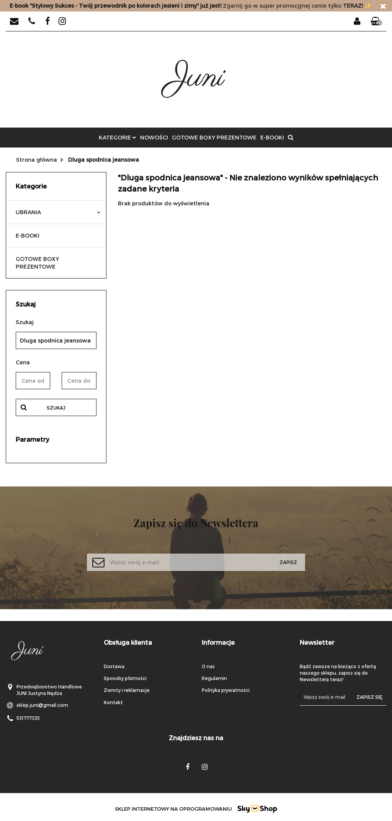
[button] (376, 21)
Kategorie (117, 137)
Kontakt (113, 702)
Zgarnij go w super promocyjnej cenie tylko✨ (190, 5)
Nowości (154, 137)
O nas (208, 666)
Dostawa (114, 666)
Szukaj (56, 407)
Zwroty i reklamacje (127, 690)
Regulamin (214, 678)
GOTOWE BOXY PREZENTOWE (214, 137)
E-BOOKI (272, 137)
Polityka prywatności (226, 690)
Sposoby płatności (125, 678)
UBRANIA (58, 212)
